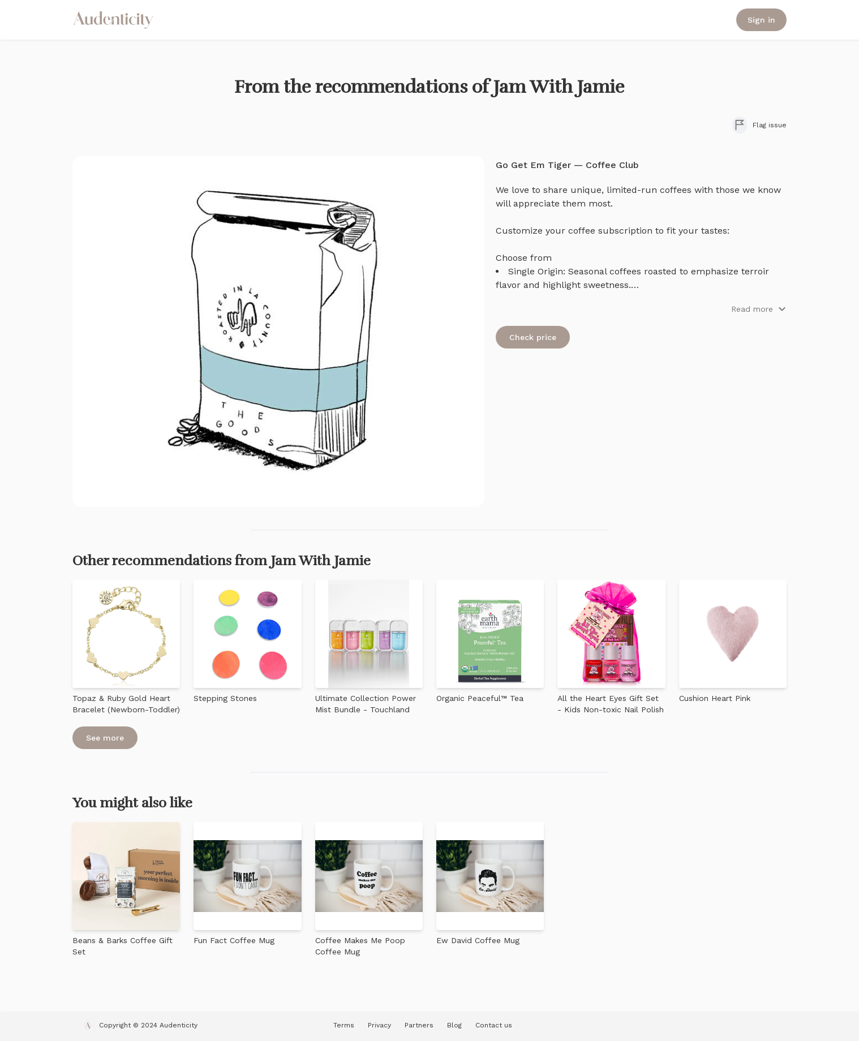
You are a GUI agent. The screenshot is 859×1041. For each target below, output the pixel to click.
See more (105, 737)
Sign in (761, 19)
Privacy (379, 1025)
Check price (532, 337)
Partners (419, 1025)
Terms (343, 1025)
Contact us (493, 1025)
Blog (454, 1025)
